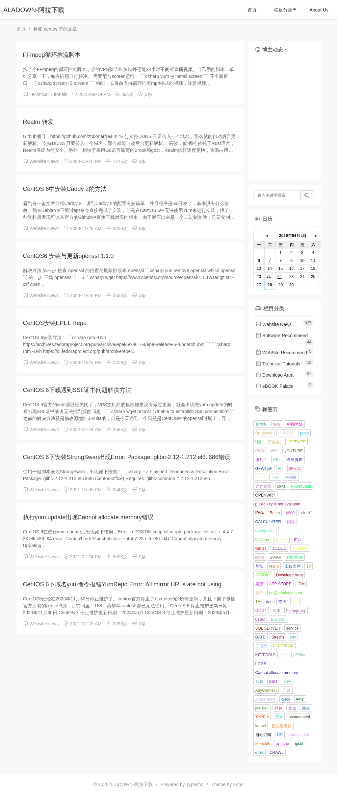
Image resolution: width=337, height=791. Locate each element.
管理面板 (300, 548)
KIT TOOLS (265, 655)
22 (279, 276)
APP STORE (280, 584)
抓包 (278, 708)
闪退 (291, 522)
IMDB (260, 477)
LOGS (260, 664)
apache (282, 743)
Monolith (262, 743)
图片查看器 (282, 726)
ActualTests (265, 699)
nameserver (299, 735)
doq (295, 601)
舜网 (287, 681)
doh (269, 601)
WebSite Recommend (281, 352)
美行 (259, 593)
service (292, 628)
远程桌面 (263, 486)
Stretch (278, 637)
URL (277, 459)
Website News (44, 161)
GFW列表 (263, 468)
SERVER (298, 442)
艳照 (282, 601)
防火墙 (295, 468)
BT (280, 468)
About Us (318, 9)
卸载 (259, 681)
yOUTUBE (293, 451)
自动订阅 (263, 735)
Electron (278, 619)
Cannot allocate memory (276, 672)
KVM (259, 557)
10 (308, 566)
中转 (300, 699)
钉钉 (286, 655)
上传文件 (292, 566)
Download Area (275, 375)
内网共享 (286, 433)
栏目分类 (285, 9)
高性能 (261, 424)
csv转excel (264, 530)
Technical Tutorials (48, 94)
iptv (293, 637)
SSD (273, 681)
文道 (292, 708)
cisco (285, 699)
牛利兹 (291, 477)
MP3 (281, 486)
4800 (290, 513)
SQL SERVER (267, 628)
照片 (287, 690)
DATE (260, 637)
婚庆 (259, 584)
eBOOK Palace (275, 386)
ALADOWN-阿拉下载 (34, 9)
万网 (279, 717)
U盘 (258, 442)
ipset (299, 743)
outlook (281, 539)
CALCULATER (268, 522)
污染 (276, 610)
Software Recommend (282, 335)
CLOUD (279, 548)
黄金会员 (276, 442)
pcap (304, 433)
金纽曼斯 (295, 459)
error (259, 752)
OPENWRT (265, 495)
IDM (301, 584)
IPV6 (259, 451)
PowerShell (301, 486)
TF (257, 601)
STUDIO (262, 575)
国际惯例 (295, 557)
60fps (300, 655)
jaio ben (262, 708)
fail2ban (262, 539)
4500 (274, 451)
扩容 (297, 539)
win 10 (305, 513)
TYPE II (262, 717)
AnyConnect (266, 690)
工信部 (261, 646)
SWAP (275, 557)
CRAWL (277, 752)
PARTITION (283, 646)
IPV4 (259, 513)
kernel (260, 726)
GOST (261, 610)
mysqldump (290, 530)
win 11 (261, 548)
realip (274, 566)
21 (268, 276)
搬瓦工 (261, 459)
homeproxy (296, 610)
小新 (275, 477)
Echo (238, 784)
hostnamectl (299, 717)
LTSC (260, 619)
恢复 (277, 424)
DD (280, 735)
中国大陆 (295, 424)
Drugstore (264, 433)
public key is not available (277, 504)
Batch (275, 513)
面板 (306, 708)
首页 (252, 9)
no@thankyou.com (285, 593)
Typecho (194, 784)
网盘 (259, 566)
